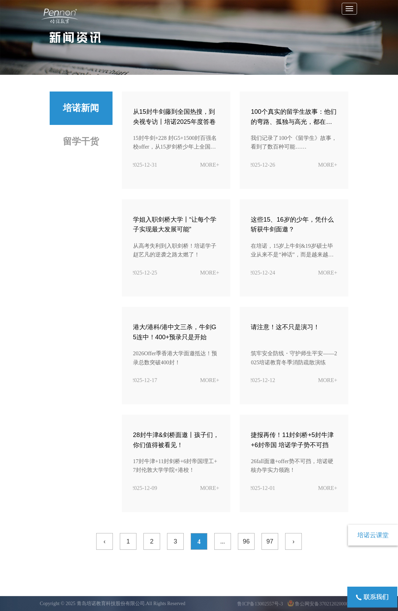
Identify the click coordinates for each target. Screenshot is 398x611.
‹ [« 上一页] (104, 541)
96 (246, 541)
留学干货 (81, 141)
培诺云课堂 (373, 535)
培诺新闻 (81, 108)
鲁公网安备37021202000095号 (323, 603)
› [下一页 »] (293, 541)
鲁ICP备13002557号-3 (260, 603)
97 (269, 541)
